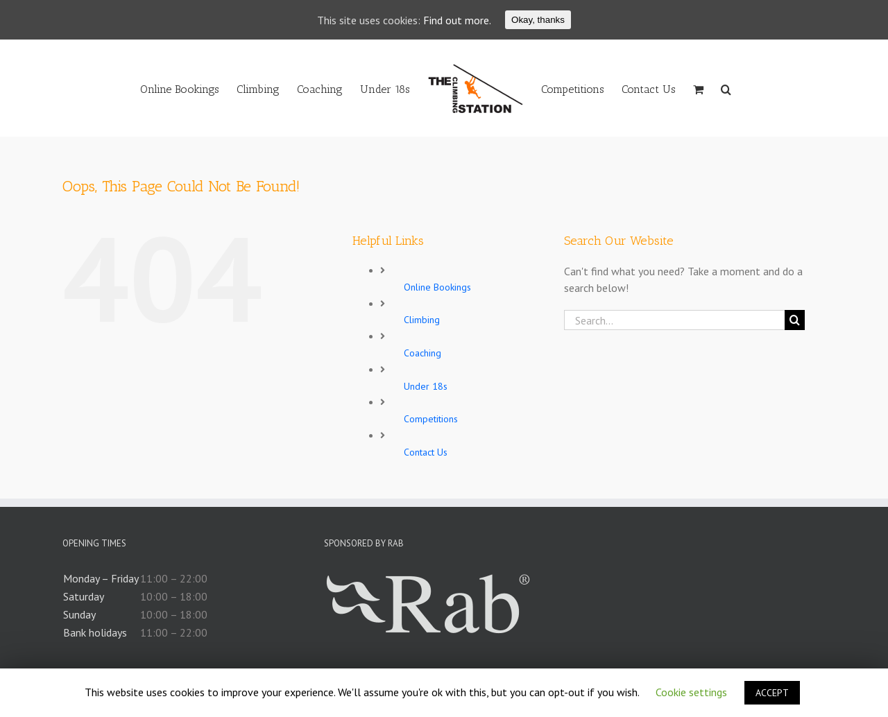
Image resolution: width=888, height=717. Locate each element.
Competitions (431, 419)
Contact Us (425, 452)
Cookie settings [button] (691, 692)
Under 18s (425, 386)
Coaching (422, 353)
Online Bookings (437, 287)
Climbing (422, 319)
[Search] (726, 88)
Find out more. (457, 20)
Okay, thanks (538, 20)
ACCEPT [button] (772, 692)
